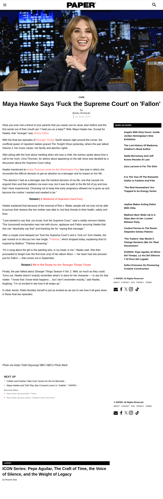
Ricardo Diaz (11, 479)
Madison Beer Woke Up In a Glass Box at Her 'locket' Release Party (140, 218)
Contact (125, 282)
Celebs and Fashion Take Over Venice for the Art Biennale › (36, 381)
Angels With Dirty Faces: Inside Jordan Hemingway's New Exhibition (142, 136)
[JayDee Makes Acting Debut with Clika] (118, 207)
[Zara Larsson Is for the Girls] (118, 169)
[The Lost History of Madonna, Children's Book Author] (118, 148)
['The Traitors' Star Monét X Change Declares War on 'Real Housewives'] (118, 241)
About (117, 282)
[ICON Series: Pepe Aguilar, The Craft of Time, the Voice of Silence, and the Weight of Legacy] (56, 434)
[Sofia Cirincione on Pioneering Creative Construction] (118, 267)
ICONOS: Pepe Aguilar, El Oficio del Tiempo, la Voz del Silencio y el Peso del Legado (142, 255)
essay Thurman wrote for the (53, 169)
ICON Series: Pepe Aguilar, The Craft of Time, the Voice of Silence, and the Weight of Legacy (54, 471)
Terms (148, 282)
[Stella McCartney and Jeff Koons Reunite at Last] (118, 158)
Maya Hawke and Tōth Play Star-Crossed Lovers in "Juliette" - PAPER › (42, 385)
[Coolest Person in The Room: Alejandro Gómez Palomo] (118, 230)
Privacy (140, 282)
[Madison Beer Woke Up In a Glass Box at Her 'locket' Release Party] (118, 217)
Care (82, 97)
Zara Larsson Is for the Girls (140, 166)
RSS (133, 282)
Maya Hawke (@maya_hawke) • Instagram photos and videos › (31, 398)
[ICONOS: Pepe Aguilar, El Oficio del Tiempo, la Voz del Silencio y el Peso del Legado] (118, 254)
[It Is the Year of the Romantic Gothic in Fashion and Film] (118, 179)
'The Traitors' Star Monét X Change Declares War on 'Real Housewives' (141, 242)
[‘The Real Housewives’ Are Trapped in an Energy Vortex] (118, 190)
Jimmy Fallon (41, 133)
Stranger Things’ (45, 140)
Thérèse (54, 239)
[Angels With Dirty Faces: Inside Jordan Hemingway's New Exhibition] (118, 134)
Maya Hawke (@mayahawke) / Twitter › (22, 394)
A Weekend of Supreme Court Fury (62, 199)
